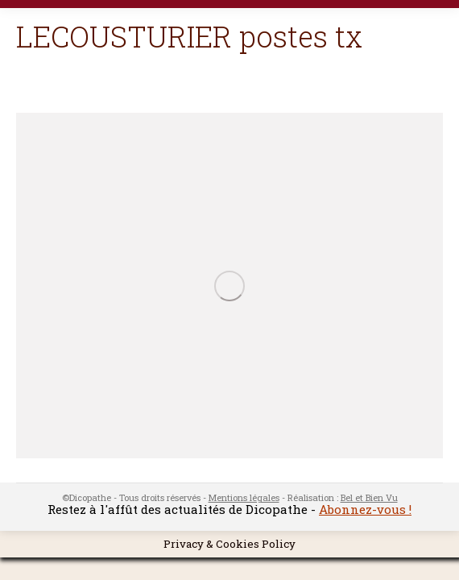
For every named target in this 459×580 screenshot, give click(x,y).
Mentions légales (244, 497)
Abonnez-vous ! (365, 509)
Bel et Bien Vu (369, 497)
